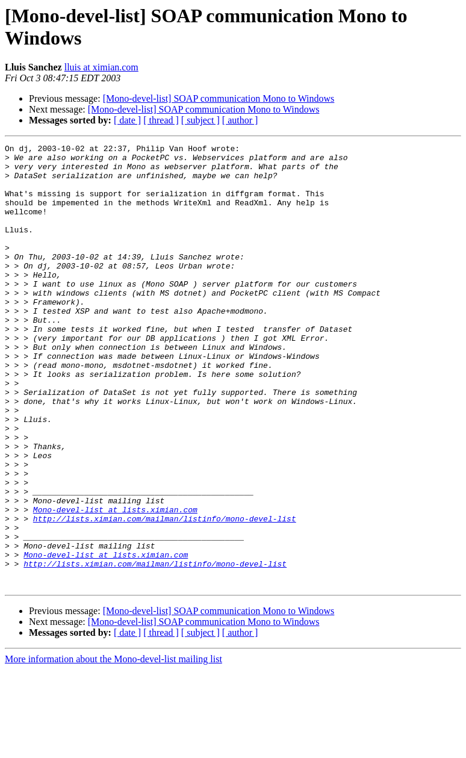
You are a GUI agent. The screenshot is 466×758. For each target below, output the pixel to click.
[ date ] (127, 120)
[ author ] (240, 120)
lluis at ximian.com (101, 67)
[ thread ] (161, 120)
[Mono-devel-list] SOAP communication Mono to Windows (219, 98)
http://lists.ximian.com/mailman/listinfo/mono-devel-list (164, 594)
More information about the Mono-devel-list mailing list (113, 747)
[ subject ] (200, 120)
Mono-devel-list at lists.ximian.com (115, 583)
